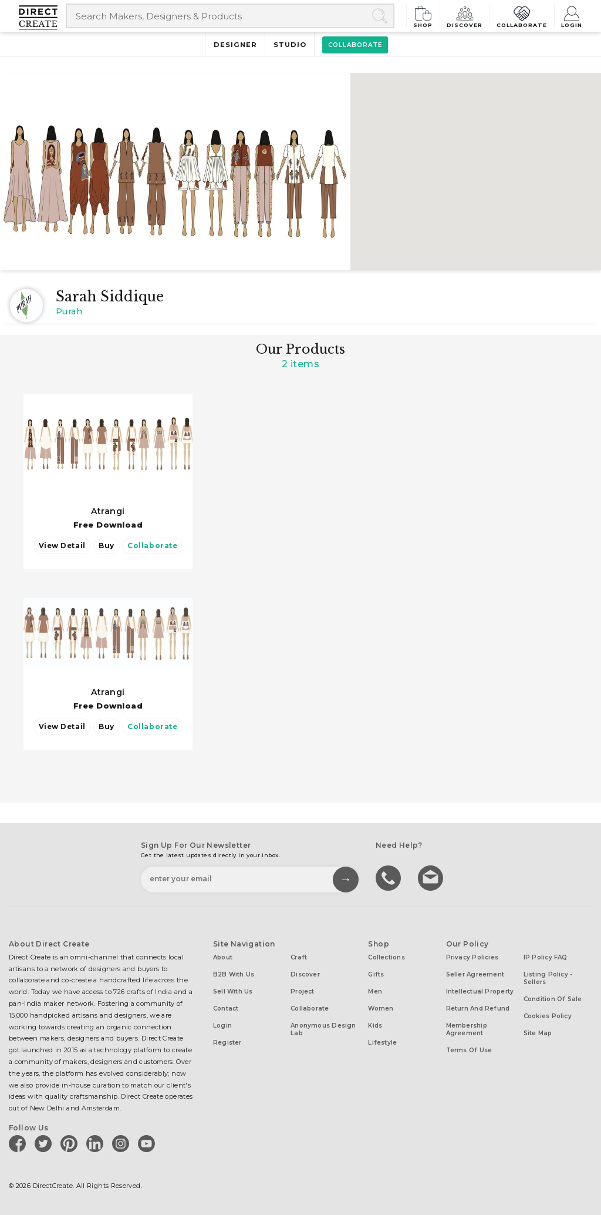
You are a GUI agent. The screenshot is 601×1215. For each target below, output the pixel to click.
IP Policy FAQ (546, 957)
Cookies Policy (548, 1015)
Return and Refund (478, 1008)
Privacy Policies (472, 957)
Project (303, 991)
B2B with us (233, 974)
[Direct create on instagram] (122, 1142)
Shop (421, 16)
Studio (290, 45)
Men (375, 991)
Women (380, 1008)
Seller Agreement (475, 974)
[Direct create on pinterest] (71, 1142)
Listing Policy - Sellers (548, 977)
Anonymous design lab (323, 1028)
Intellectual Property (480, 991)
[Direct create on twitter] (45, 1142)
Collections (386, 957)
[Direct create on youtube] (148, 1142)
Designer (234, 45)
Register (227, 1042)
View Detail (62, 546)
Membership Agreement (466, 1028)
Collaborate (521, 16)
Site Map (538, 1032)
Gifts (376, 974)
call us (390, 876)
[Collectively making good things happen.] (42, 17)
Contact (226, 1008)
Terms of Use (469, 1049)
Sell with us (233, 991)
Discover (463, 16)
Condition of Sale (553, 998)
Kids (375, 1025)
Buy (106, 546)
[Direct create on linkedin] (96, 1142)
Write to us (432, 876)
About (222, 957)
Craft (299, 957)
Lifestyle (382, 1042)
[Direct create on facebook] (19, 1142)
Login (571, 16)
